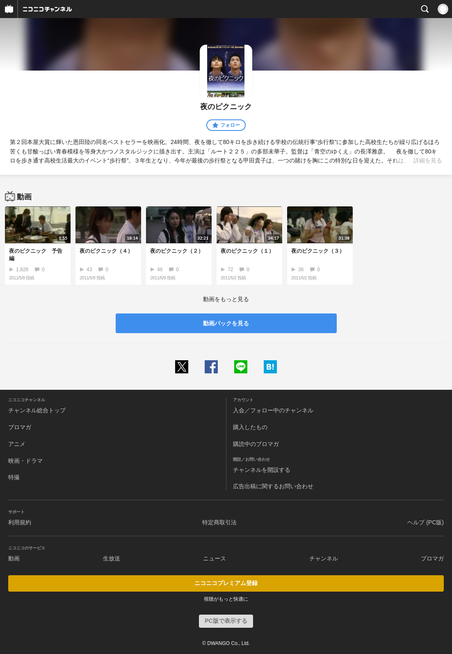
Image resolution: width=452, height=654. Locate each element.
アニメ (16, 444)
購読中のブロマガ (256, 444)
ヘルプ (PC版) (425, 522)
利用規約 (19, 522)
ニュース (214, 558)
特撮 (14, 477)
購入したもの (250, 427)
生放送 (111, 558)
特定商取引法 (219, 522)
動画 (14, 558)
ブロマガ (19, 427)
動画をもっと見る (226, 299)
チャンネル (323, 558)
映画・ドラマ (25, 460)
